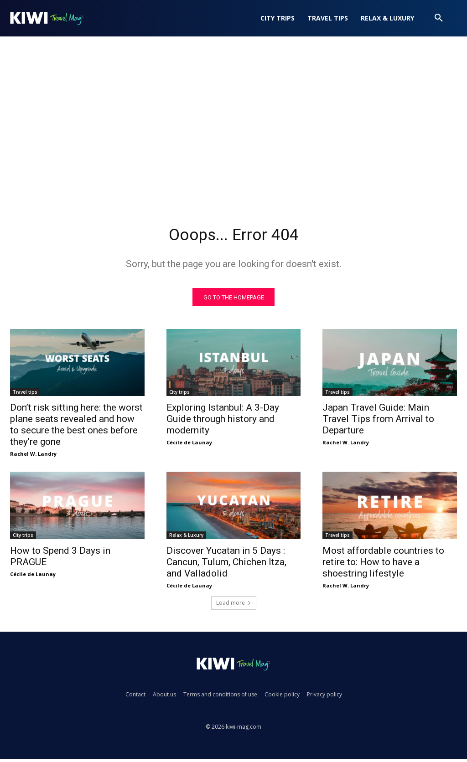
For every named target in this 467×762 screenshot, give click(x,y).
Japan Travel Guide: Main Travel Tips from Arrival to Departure (378, 422)
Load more (233, 606)
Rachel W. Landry (33, 456)
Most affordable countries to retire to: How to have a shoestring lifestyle (383, 565)
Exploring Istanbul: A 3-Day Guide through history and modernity (222, 422)
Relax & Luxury (186, 538)
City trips (179, 395)
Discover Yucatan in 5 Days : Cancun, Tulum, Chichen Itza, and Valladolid (226, 565)
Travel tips (25, 395)
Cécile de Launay (189, 445)
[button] (438, 18)
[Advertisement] (233, 130)
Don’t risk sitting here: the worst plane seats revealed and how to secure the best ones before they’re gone (76, 427)
